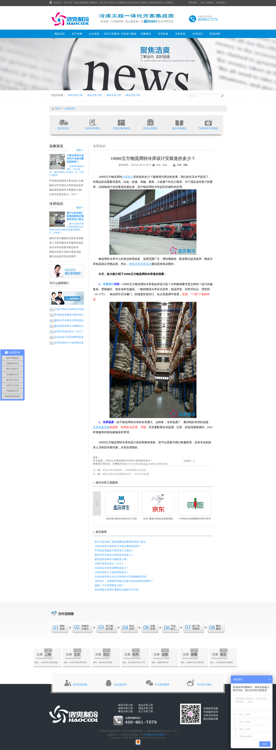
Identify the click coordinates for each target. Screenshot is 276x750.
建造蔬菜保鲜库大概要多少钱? (65, 190)
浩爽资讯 (146, 33)
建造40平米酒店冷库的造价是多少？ (66, 185)
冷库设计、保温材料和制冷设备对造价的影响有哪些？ (124, 581)
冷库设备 (163, 33)
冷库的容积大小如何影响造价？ (66, 343)
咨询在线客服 (80, 684)
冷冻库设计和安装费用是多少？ (66, 337)
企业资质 (94, 33)
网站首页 (59, 33)
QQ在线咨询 (120, 684)
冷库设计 (108, 284)
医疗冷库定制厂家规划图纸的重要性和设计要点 (75, 216)
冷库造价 (180, 33)
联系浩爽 (220, 2)
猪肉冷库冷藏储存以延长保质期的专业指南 (66, 238)
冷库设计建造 (128, 33)
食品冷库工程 (94, 95)
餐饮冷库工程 (125, 711)
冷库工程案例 (206, 2)
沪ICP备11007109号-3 (154, 734)
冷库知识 (197, 33)
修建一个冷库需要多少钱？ (109, 585)
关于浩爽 (77, 33)
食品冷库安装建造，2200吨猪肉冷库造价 (125, 470)
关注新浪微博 (162, 684)
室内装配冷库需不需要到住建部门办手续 (117, 589)
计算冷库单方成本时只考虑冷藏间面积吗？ (75, 158)
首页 (57, 108)
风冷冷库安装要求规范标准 (63, 247)
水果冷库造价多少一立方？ (63, 194)
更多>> (80, 150)
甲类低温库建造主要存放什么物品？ (66, 180)
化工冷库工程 (145, 711)
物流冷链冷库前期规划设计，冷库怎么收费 (126, 474)
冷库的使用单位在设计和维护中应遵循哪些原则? (121, 576)
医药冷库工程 (75, 95)
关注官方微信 (204, 684)
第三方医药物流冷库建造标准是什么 (66, 243)
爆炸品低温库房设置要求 (62, 256)
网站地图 (193, 2)
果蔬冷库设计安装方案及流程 (65, 252)
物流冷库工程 (132, 95)
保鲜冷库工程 (113, 95)
